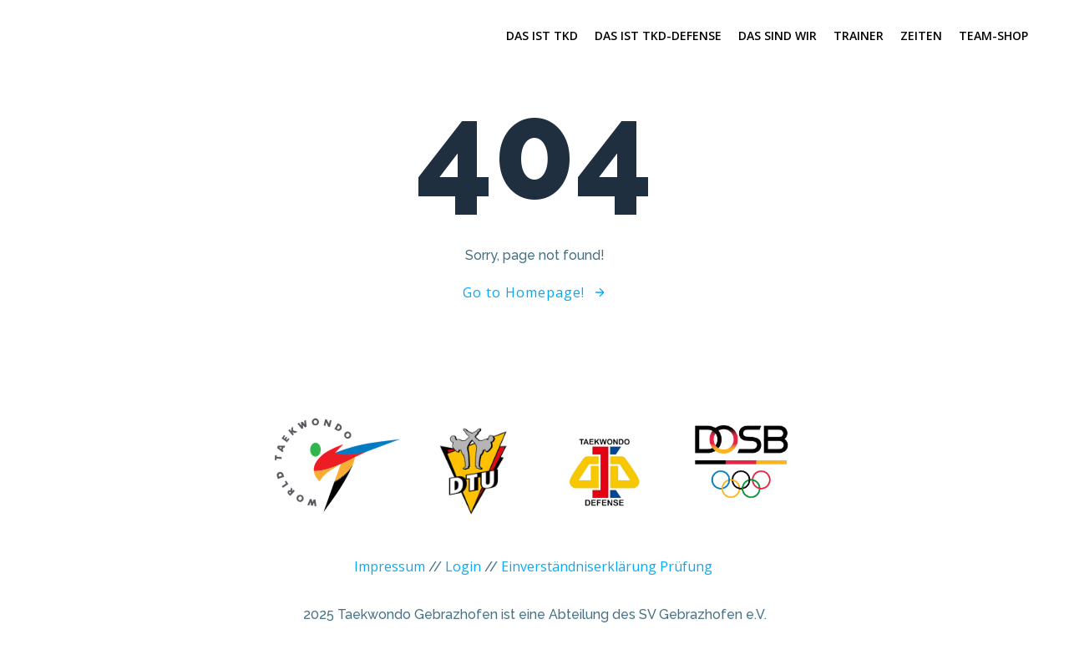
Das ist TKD (542, 35)
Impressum (389, 575)
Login (463, 575)
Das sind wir (777, 35)
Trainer (858, 35)
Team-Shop (993, 35)
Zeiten (921, 35)
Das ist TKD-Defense (658, 35)
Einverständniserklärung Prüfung (606, 575)
